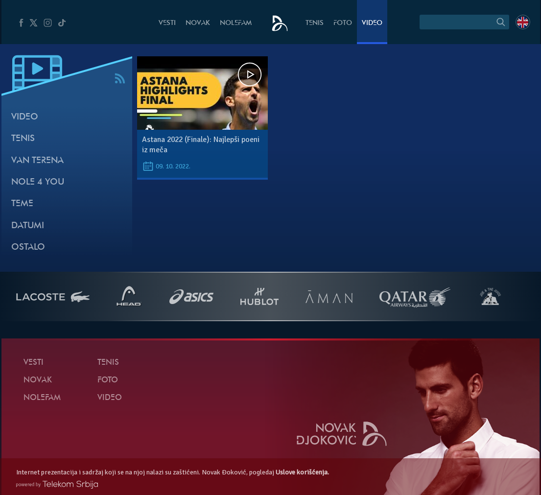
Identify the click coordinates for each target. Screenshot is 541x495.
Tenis (315, 23)
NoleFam (236, 23)
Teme (22, 204)
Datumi (27, 226)
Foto (342, 23)
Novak (198, 23)
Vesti (167, 23)
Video (372, 23)
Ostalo (28, 247)
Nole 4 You (37, 182)
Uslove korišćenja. (302, 472)
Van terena (37, 160)
